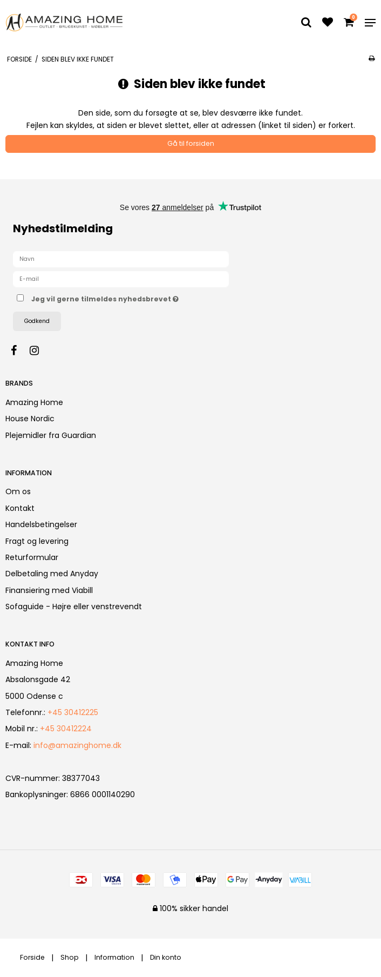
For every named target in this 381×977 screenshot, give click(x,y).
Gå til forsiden (190, 143)
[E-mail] (121, 278)
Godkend (37, 321)
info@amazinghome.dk (77, 745)
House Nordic (30, 418)
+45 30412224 (66, 728)
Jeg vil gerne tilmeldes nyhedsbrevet (132, 297)
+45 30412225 (72, 712)
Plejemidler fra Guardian (50, 435)
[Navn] (121, 258)
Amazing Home (34, 402)
